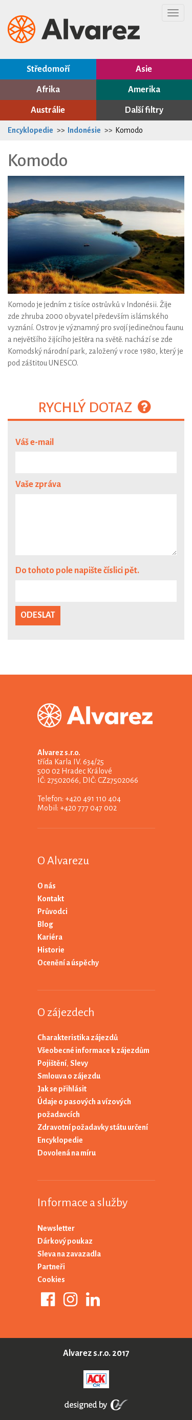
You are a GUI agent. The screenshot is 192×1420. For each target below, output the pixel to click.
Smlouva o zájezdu (68, 1076)
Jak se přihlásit (62, 1089)
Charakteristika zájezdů (77, 1037)
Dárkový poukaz (65, 1241)
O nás (46, 886)
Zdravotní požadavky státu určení (92, 1127)
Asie (144, 69)
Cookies (51, 1279)
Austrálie (48, 110)
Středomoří (48, 69)
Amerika (144, 89)
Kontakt (50, 899)
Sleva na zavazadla (69, 1254)
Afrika (48, 89)
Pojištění (52, 1063)
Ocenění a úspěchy (68, 963)
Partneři (51, 1267)
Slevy (79, 1063)
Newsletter (56, 1228)
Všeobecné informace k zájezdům (93, 1050)
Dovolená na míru (66, 1153)
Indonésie (84, 130)
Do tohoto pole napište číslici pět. (77, 570)
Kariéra (49, 937)
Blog (45, 924)
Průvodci (52, 911)
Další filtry (144, 110)
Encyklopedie (30, 130)
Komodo (129, 130)
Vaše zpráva (38, 484)
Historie (51, 950)
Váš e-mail (34, 442)
